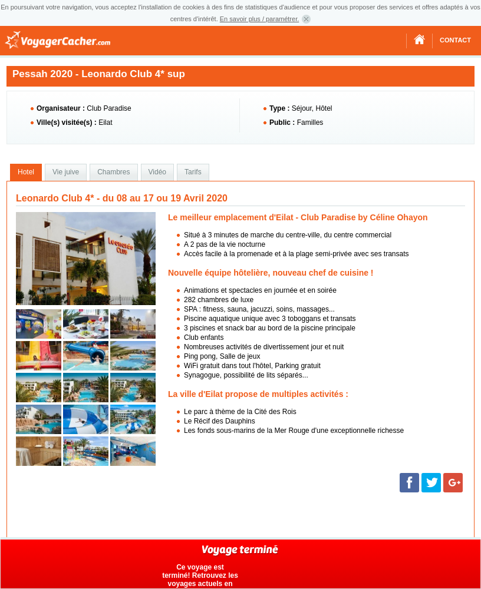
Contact (455, 40)
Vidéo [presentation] (157, 172)
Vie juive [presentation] (65, 172)
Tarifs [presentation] (193, 172)
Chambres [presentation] (113, 172)
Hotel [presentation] (26, 172)
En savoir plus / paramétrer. (259, 18)
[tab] (26, 172)
